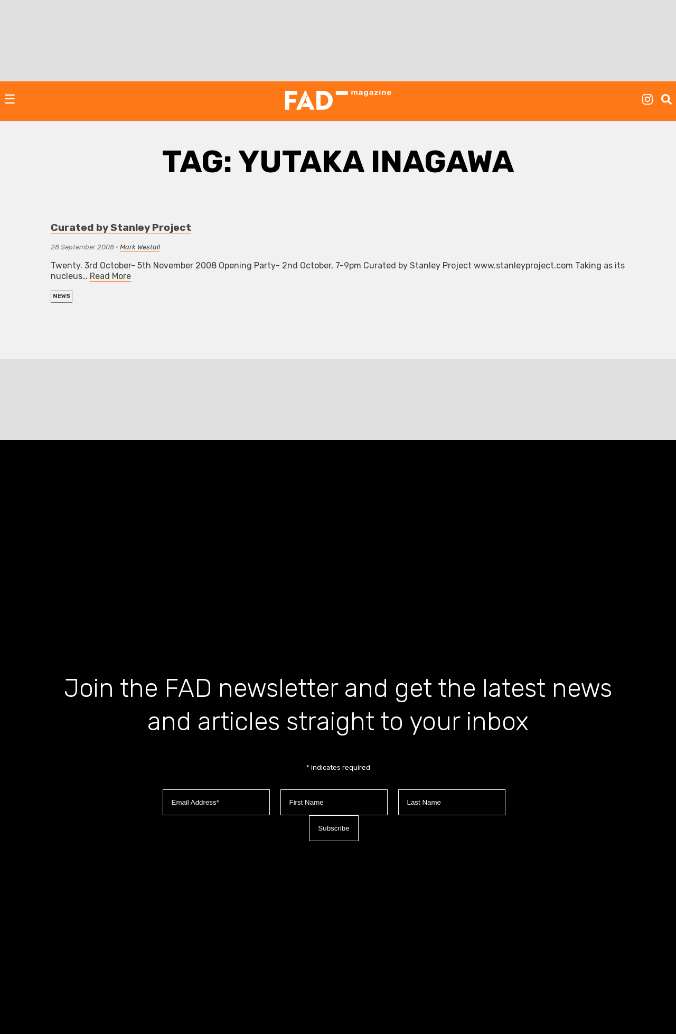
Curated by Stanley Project (121, 227)
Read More (110, 276)
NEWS (61, 296)
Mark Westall (140, 247)
